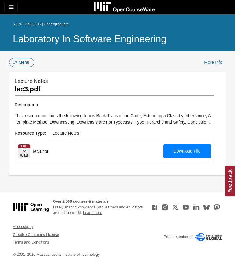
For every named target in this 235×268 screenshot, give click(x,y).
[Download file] (24, 151)
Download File (187, 151)
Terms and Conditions (31, 242)
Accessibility (23, 227)
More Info (213, 62)
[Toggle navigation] (11, 7)
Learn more (92, 213)
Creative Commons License (36, 235)
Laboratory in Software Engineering (89, 38)
